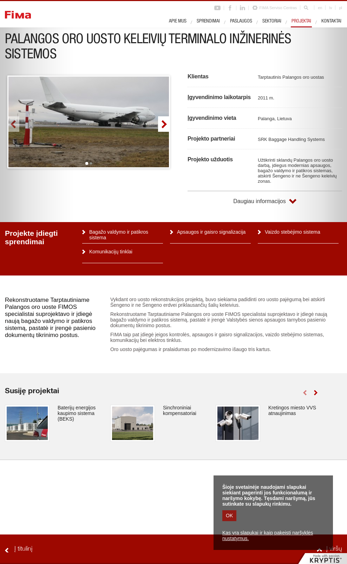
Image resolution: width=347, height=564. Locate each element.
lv (330, 8)
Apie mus (177, 21)
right (163, 124)
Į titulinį (23, 549)
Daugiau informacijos (259, 201)
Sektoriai (271, 21)
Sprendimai (208, 21)
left (13, 124)
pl (340, 8)
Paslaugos (241, 21)
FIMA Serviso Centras (278, 8)
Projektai (301, 21)
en (320, 8)
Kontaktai (331, 21)
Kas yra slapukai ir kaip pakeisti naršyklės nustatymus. (267, 535)
